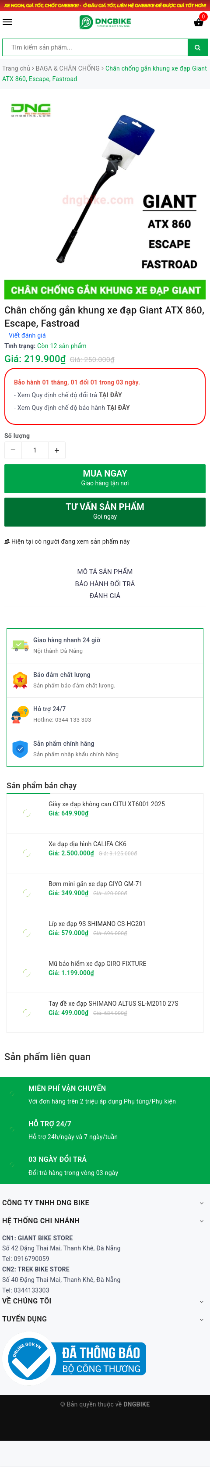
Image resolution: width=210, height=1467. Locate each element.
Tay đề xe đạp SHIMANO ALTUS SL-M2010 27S (113, 1003)
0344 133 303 (73, 719)
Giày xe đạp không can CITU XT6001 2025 (107, 804)
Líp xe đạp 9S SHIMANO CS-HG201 (97, 923)
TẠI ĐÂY (118, 407)
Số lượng (17, 435)
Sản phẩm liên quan (47, 1056)
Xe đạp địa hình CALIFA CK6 (87, 843)
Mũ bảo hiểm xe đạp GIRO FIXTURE (98, 963)
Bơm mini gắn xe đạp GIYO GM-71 (96, 883)
